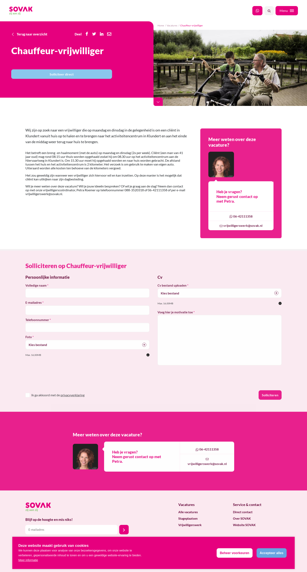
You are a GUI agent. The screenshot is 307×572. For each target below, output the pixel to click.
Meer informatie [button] (28, 560)
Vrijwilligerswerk (190, 525)
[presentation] (52, 385)
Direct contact (243, 512)
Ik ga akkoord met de (58, 400)
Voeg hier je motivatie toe (175, 317)
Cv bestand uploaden (172, 290)
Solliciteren (270, 400)
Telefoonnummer (37, 325)
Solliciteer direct (62, 74)
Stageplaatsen (188, 518)
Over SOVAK (242, 518)
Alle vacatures (188, 512)
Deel (78, 34)
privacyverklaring (73, 400)
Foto (28, 342)
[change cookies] (235, 553)
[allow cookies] (272, 553)
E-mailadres (33, 307)
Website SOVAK (244, 525)
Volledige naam (36, 290)
